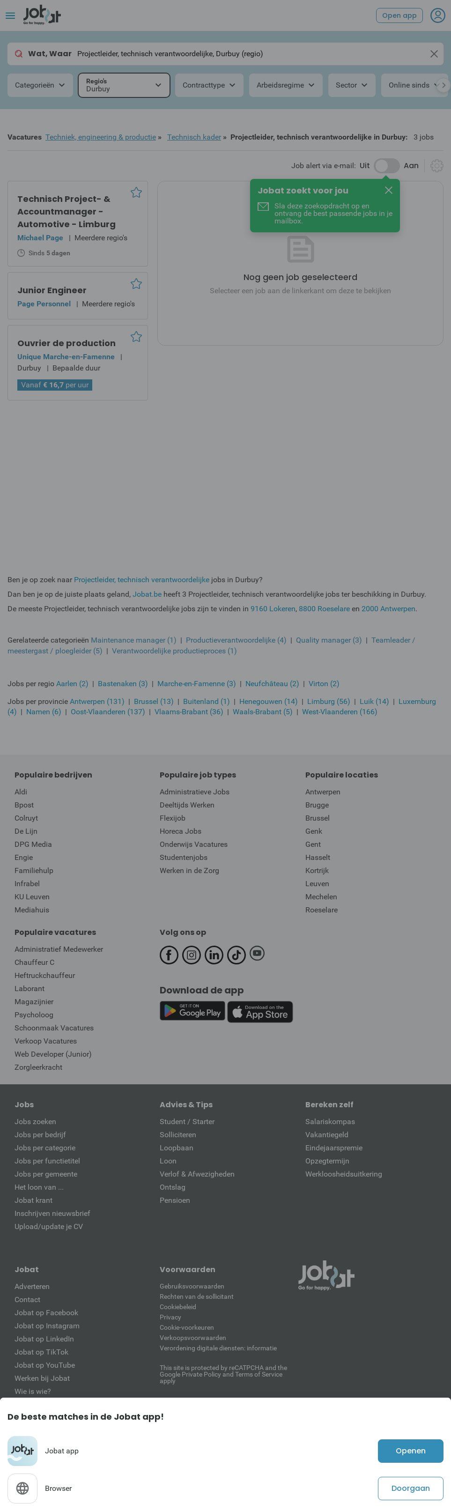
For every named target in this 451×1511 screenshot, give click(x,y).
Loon (168, 1160)
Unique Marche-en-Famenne (66, 356)
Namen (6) (43, 711)
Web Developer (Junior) (53, 1054)
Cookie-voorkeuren (187, 1327)
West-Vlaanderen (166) (339, 711)
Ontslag (172, 1187)
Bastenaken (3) (123, 683)
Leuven (317, 883)
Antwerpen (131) (97, 701)
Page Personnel (44, 303)
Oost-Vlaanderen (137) (108, 711)
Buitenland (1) (206, 701)
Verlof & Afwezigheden (197, 1174)
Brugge (317, 804)
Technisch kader (194, 137)
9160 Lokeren (273, 608)
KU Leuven (32, 896)
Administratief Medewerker (59, 949)
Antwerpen (322, 791)
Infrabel (27, 883)
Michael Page (40, 237)
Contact (27, 1299)
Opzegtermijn (327, 1160)
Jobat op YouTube (45, 1365)
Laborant (29, 988)
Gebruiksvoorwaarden (192, 1286)
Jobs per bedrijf (40, 1134)
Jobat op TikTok (41, 1352)
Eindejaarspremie (333, 1147)
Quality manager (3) (329, 640)
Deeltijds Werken (187, 804)
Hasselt (317, 857)
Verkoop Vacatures (46, 1041)
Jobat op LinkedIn (44, 1338)
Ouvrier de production (66, 343)
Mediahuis (32, 909)
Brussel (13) (154, 701)
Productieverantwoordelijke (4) (236, 640)
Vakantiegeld (326, 1134)
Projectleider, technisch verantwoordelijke (141, 579)
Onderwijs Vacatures (194, 844)
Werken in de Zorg (189, 870)
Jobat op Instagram (47, 1325)
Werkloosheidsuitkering (343, 1174)
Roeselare (321, 909)
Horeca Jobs (180, 831)
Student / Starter (187, 1121)
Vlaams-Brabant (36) (189, 711)
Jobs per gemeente (46, 1174)
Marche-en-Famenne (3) (196, 683)
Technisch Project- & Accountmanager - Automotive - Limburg (66, 211)
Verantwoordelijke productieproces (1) (174, 650)
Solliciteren (178, 1134)
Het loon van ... (39, 1187)
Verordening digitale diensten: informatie (218, 1348)
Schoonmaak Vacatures (54, 1027)
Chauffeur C (34, 962)
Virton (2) (324, 683)
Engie (24, 857)
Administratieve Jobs (194, 791)
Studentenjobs (183, 857)
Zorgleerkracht (38, 1067)
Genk (313, 831)
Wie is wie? (33, 1391)
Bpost (24, 804)
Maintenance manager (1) (134, 640)
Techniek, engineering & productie (100, 137)
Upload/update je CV (49, 1226)
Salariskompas (330, 1121)
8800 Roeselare (324, 608)
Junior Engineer (52, 290)
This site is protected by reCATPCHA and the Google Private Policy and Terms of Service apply (223, 1374)
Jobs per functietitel (47, 1160)
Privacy (170, 1317)
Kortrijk (317, 870)
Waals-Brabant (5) (263, 711)
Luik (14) (374, 701)
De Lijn (26, 831)
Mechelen (321, 896)
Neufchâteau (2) (272, 683)
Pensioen (175, 1200)
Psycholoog (34, 1014)
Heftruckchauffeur (45, 975)
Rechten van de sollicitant (197, 1296)
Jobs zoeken (35, 1121)
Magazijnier (34, 1001)
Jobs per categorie (45, 1147)
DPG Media (33, 844)
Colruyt (26, 818)
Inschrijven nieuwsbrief (52, 1213)
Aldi (21, 791)
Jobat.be (147, 594)
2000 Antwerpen (388, 608)
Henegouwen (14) (268, 701)
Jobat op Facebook (46, 1312)
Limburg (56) (328, 701)
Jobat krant (33, 1200)
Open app (399, 15)
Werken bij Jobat (42, 1378)
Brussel (317, 818)
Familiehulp (34, 870)
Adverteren (32, 1286)
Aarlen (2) (72, 683)
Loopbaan (176, 1147)
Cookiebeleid (178, 1307)
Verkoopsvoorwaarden (193, 1337)
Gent (313, 844)
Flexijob (172, 818)
